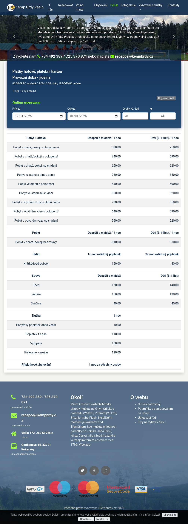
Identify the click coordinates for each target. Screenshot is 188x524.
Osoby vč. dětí (130, 108)
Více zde (84, 444)
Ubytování (100, 5)
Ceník (114, 5)
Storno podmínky (149, 404)
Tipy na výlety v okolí (151, 422)
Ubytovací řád (166, 98)
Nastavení (102, 519)
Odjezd (71, 108)
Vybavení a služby (150, 5)
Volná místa (79, 7)
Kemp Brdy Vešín (25, 7)
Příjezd (16, 108)
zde (158, 514)
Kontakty (173, 5)
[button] (14, 36)
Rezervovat (65, 5)
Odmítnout (86, 519)
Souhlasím (170, 514)
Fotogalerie (128, 5)
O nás (50, 7)
